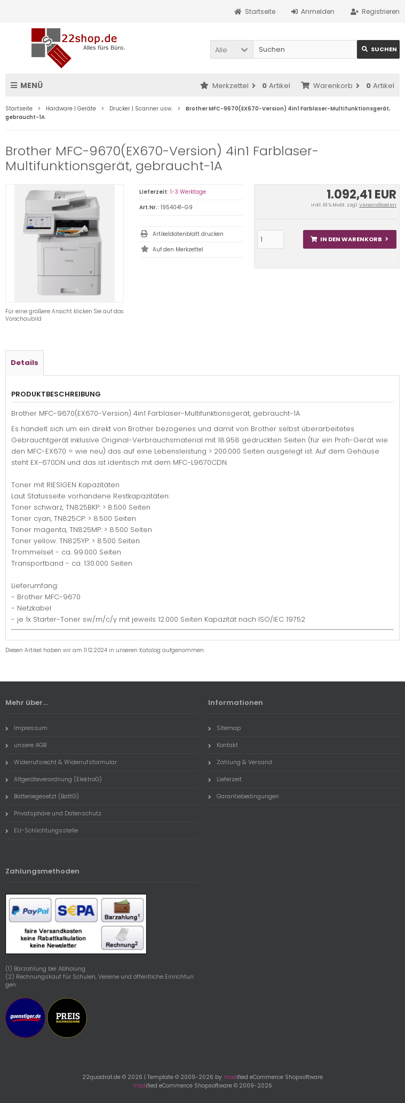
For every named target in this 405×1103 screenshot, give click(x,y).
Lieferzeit (225, 779)
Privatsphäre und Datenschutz (53, 813)
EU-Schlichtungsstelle (41, 830)
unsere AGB (25, 745)
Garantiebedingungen (243, 796)
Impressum (26, 728)
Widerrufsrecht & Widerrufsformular (61, 762)
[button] (231, 49)
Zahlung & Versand (240, 762)
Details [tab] (24, 363)
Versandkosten (377, 205)
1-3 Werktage (188, 192)
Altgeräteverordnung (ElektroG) (53, 779)
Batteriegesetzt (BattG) (42, 796)
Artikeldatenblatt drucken (188, 234)
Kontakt (223, 745)
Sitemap (224, 728)
